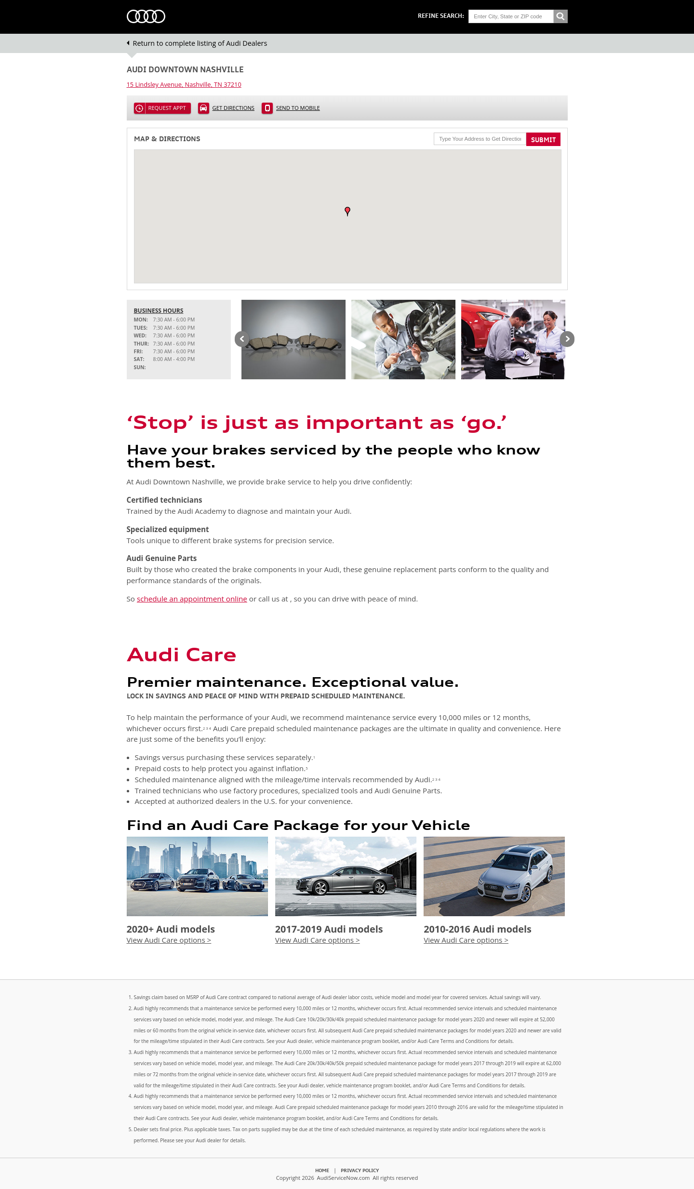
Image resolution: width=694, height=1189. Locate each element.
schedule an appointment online (192, 598)
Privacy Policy (360, 1170)
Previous (242, 340)
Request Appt (167, 107)
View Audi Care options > (169, 940)
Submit (543, 140)
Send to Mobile (298, 107)
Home (322, 1170)
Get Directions (233, 107)
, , (184, 84)
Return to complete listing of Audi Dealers (200, 43)
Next (567, 340)
